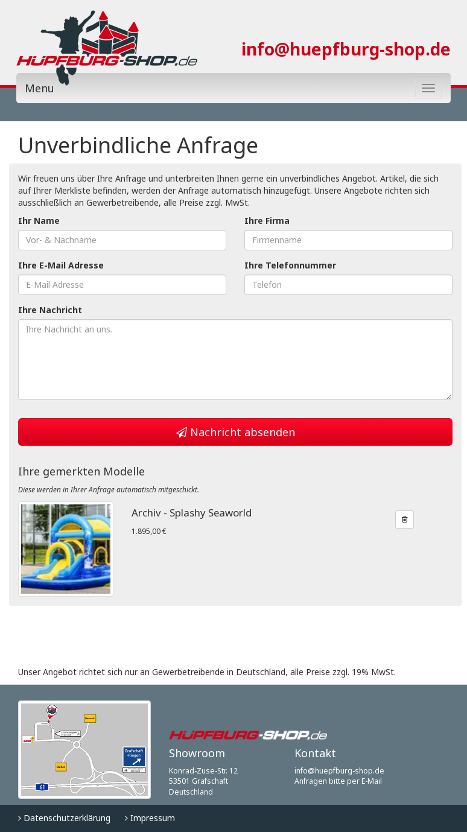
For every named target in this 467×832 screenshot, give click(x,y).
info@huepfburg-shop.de (346, 48)
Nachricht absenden (235, 432)
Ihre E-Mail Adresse (61, 265)
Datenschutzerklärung (64, 818)
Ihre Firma (267, 220)
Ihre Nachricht (50, 310)
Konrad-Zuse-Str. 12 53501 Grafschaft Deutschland (203, 781)
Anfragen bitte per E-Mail (338, 781)
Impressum (150, 818)
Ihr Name (39, 220)
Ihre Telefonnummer (290, 265)
